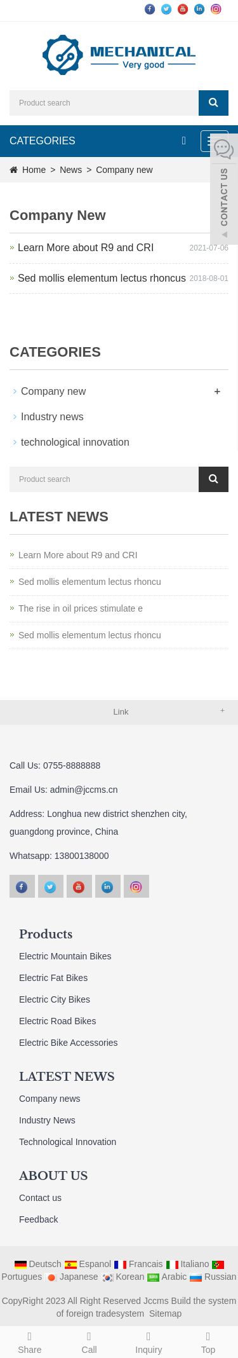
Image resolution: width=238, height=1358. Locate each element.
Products (45, 935)
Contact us (40, 1198)
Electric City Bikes (54, 999)
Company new (122, 170)
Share (30, 1341)
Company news (50, 1099)
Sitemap (165, 1313)
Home (34, 170)
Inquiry (149, 1341)
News (72, 170)
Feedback (38, 1219)
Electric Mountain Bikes (65, 956)
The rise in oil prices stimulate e (80, 608)
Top (208, 1341)
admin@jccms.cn (84, 790)
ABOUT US (53, 1176)
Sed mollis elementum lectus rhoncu (89, 582)
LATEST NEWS (67, 1077)
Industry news (52, 416)
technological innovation (75, 442)
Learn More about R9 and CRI (86, 247)
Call (89, 1341)
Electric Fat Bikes (53, 978)
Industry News (47, 1120)
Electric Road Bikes (57, 1021)
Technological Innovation (67, 1142)
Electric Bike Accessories (68, 1043)
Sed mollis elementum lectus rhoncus (102, 278)
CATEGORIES (43, 140)
